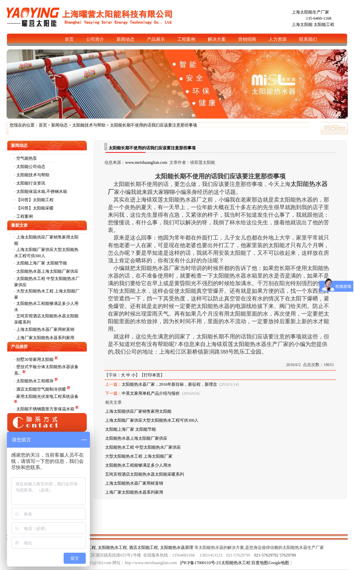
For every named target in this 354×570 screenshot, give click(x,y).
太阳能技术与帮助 (88, 125)
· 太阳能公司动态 (29, 166)
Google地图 (279, 562)
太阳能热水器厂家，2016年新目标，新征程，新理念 (169, 384)
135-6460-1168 (319, 18)
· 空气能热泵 (25, 158)
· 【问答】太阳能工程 (34, 199)
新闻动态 (59, 125)
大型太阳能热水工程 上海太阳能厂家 (139, 456)
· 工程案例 (23, 216)
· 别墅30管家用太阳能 (34, 359)
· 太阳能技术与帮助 (31, 174)
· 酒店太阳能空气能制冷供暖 (40, 389)
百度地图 (259, 562)
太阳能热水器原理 (176, 547)
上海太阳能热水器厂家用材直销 (45, 329)
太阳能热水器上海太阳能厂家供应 (47, 271)
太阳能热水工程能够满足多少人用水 (138, 465)
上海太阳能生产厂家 (310, 12)
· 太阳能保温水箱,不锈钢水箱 (40, 191)
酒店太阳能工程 (143, 547)
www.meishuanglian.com (146, 162)
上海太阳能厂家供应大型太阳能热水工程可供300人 (151, 420)
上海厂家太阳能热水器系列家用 (45, 337)
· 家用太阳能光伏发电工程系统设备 (46, 396)
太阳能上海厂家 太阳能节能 (41, 263)
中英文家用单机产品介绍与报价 (151, 393)
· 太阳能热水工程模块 (34, 381)
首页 (43, 125)
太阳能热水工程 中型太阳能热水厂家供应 (143, 447)
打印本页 (152, 375)
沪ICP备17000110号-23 (200, 562)
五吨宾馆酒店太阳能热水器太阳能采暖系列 (144, 474)
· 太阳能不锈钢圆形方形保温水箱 (44, 409)
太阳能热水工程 (112, 547)
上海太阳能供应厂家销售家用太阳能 (138, 411)
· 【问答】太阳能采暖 (34, 208)
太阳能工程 (324, 24)
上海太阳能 (302, 24)
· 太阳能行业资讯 (29, 183)
